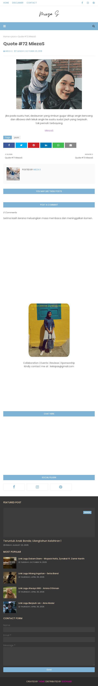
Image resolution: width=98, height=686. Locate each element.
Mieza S (8, 51)
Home (6, 2)
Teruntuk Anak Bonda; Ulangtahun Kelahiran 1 (32, 541)
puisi (13, 36)
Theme (41, 681)
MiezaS (49, 130)
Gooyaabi (67, 681)
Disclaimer (17, 2)
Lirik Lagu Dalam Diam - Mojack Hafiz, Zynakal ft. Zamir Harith (51, 558)
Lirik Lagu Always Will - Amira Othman (38, 588)
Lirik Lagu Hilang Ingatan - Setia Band (38, 573)
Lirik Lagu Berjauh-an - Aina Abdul (36, 603)
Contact (32, 2)
